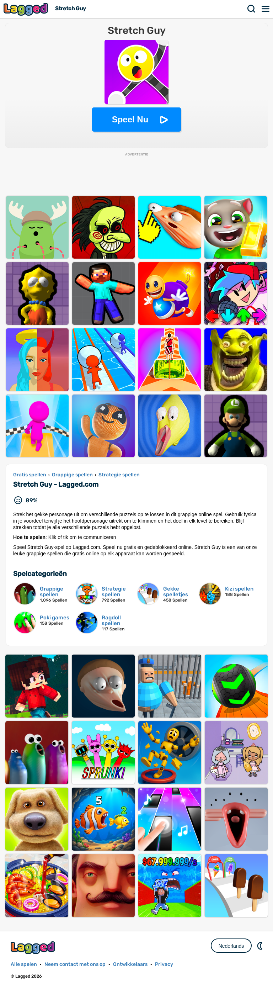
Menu (266, 9)
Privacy (164, 964)
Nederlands (231, 946)
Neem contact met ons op (75, 964)
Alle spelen (24, 964)
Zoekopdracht (252, 9)
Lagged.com (34, 947)
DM (260, 945)
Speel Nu (130, 119)
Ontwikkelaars (130, 964)
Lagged (27, 9)
